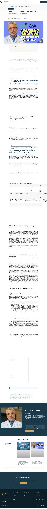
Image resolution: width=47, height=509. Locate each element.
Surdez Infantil (14, 498)
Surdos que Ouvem (26, 498)
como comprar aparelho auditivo (13, 397)
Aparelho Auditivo (12, 6)
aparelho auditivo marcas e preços (22, 394)
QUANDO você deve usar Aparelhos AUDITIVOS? (36, 459)
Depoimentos (33, 1)
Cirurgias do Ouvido (15, 496)
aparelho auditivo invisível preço (13, 394)
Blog (25, 1)
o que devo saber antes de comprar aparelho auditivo (24, 397)
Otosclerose (14, 495)
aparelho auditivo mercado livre (30, 394)
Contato (11, 2)
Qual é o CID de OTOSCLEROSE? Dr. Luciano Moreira (9, 443)
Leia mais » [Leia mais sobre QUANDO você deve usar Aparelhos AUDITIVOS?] (33, 465)
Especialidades (12, 1)
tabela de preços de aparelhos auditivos (23, 398)
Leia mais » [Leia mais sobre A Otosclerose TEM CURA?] (19, 466)
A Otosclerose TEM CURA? (22, 459)
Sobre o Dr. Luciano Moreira (19, 1)
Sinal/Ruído (28, 1)
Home (8, 6)
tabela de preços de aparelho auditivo (14, 398)
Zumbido (14, 499)
